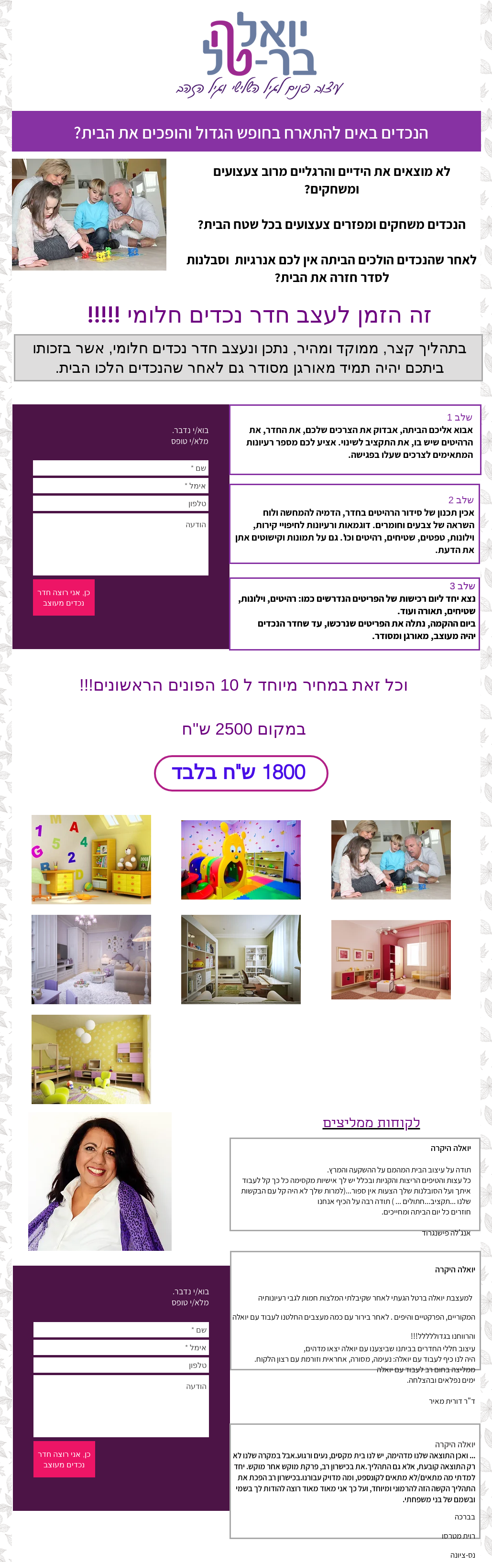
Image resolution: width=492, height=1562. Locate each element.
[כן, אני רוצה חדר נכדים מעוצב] (64, 597)
